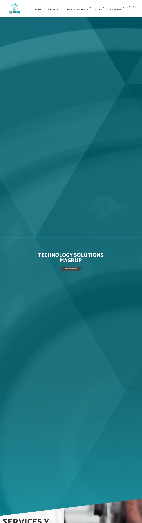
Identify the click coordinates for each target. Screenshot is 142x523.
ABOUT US (53, 9)
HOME (38, 9)
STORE (98, 9)
